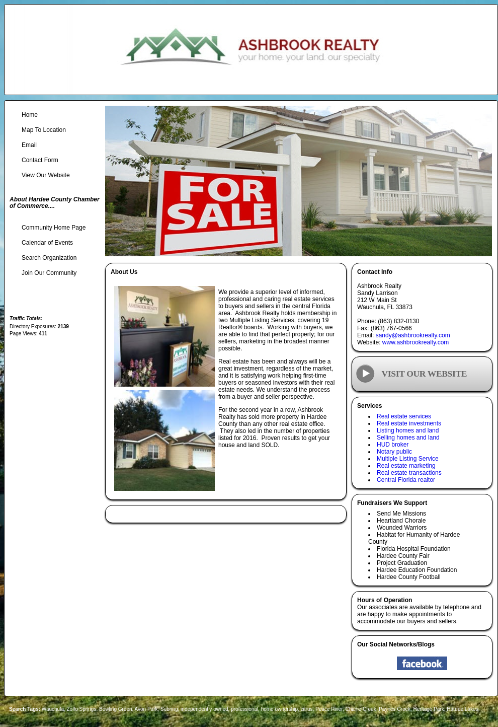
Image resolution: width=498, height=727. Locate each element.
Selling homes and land (408, 437)
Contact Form (40, 160)
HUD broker (392, 444)
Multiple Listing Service (408, 458)
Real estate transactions (409, 472)
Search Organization (49, 257)
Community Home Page (54, 227)
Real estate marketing (406, 465)
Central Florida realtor (406, 479)
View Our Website (46, 175)
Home (30, 114)
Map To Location (44, 129)
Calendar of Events (47, 242)
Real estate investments (409, 423)
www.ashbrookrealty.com (415, 342)
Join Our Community (49, 272)
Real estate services (404, 416)
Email (29, 145)
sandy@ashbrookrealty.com (413, 335)
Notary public (394, 451)
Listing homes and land (408, 430)
